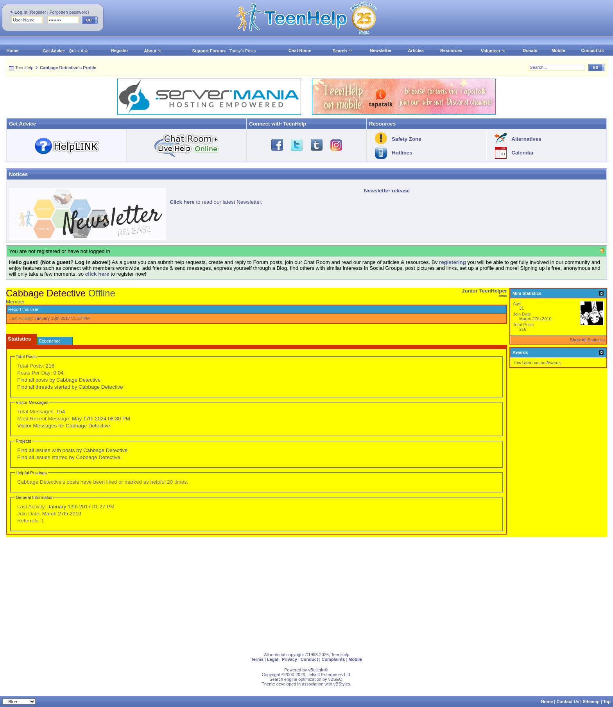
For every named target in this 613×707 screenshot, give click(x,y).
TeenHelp (24, 67)
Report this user (23, 309)
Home (13, 50)
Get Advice (54, 50)
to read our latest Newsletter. (216, 202)
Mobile (558, 50)
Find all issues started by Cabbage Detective (68, 457)
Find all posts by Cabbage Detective (58, 380)
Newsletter (381, 50)
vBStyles (341, 684)
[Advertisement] (240, 591)
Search (343, 50)
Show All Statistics (587, 339)
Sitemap (591, 701)
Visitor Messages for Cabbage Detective (63, 426)
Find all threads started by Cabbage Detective (70, 387)
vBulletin (316, 670)
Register (38, 12)
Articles (416, 50)
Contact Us (592, 50)
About (150, 50)
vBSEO (335, 679)
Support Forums (209, 50)
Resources (451, 50)
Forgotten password (69, 12)
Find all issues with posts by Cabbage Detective (72, 450)
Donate (530, 50)
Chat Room (300, 50)
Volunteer (490, 50)
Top (607, 701)
